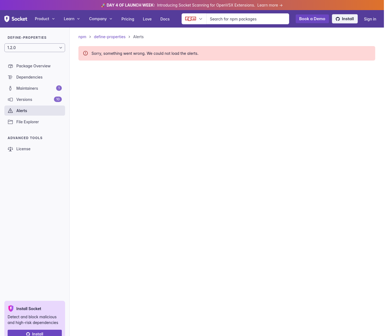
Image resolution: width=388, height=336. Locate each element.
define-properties (110, 36)
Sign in (370, 19)
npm (82, 36)
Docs (165, 19)
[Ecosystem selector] (194, 18)
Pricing (127, 19)
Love (147, 19)
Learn (72, 18)
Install (345, 18)
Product (45, 18)
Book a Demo (312, 18)
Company (101, 18)
